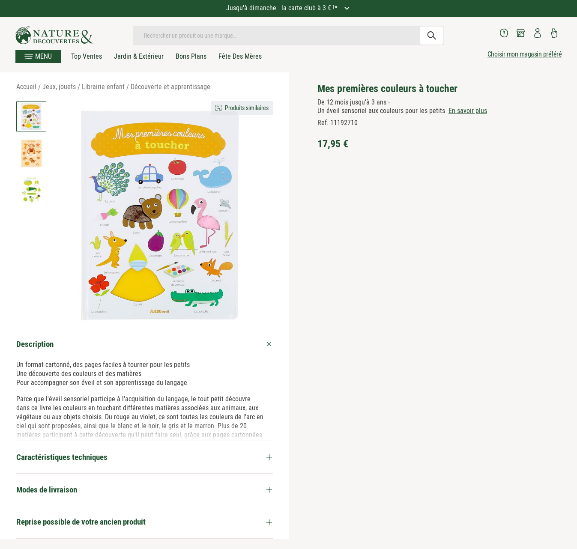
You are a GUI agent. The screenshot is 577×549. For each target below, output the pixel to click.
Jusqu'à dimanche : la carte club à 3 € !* (282, 8)
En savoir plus (467, 111)
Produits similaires (247, 107)
